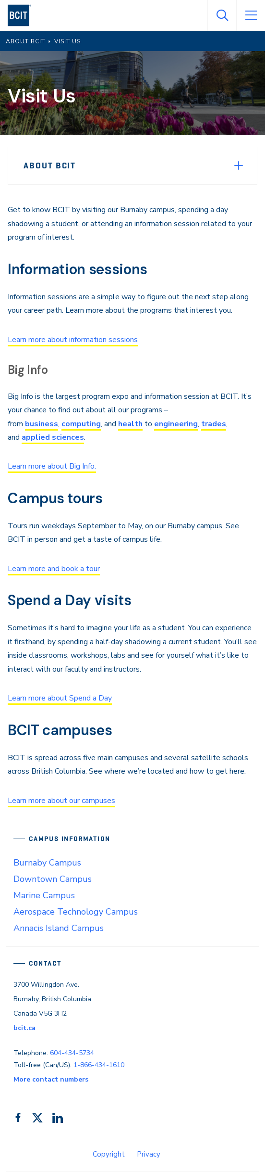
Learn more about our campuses (61, 800)
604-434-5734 (72, 1052)
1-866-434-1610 (98, 1065)
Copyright (109, 1154)
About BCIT (50, 165)
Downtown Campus (52, 879)
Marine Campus (44, 895)
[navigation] (23, 15)
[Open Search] (221, 15)
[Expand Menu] (238, 165)
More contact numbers (50, 1079)
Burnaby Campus (47, 862)
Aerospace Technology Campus (75, 911)
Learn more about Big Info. (52, 466)
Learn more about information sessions (73, 339)
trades (213, 424)
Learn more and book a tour (54, 568)
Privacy (148, 1154)
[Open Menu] (250, 15)
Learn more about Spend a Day (60, 698)
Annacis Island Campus (58, 928)
